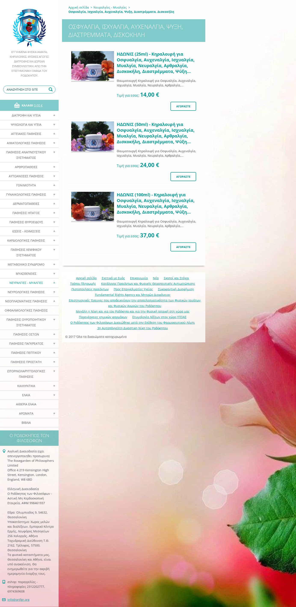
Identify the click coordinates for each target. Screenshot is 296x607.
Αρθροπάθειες (26, 167)
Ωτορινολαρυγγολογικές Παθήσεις (26, 374)
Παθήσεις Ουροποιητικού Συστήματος (26, 322)
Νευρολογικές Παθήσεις (26, 292)
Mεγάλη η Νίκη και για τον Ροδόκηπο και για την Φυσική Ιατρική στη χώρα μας (132, 311)
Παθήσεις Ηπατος (26, 213)
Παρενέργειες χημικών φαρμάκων (103, 317)
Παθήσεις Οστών (26, 334)
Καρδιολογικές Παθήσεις (26, 240)
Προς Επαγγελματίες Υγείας (133, 289)
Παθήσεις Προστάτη (26, 362)
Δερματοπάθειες (26, 204)
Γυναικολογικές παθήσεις (26, 194)
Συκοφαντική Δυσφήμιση (176, 289)
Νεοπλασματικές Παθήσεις (26, 301)
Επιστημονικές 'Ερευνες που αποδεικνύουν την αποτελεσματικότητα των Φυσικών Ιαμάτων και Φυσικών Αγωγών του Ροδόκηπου (135, 303)
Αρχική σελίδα (78, 7)
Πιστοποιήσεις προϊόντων (90, 289)
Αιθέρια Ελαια (26, 404)
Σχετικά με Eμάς (113, 278)
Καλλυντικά (26, 386)
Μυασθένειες (26, 274)
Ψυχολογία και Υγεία (26, 125)
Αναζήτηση (51, 89)
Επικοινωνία (139, 278)
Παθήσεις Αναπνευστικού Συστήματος (26, 155)
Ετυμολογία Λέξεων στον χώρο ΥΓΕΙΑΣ (159, 317)
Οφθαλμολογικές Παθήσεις (26, 310)
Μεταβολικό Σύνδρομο (26, 264)
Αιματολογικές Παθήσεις (26, 143)
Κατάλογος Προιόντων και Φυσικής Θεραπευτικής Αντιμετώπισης (148, 284)
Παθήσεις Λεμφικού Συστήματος (26, 252)
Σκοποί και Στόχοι (176, 278)
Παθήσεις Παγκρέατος (26, 343)
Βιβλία (26, 423)
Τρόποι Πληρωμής (83, 284)
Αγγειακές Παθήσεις (26, 134)
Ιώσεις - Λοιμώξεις (26, 231)
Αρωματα (26, 413)
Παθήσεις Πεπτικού (26, 353)
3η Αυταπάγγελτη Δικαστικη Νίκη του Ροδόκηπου (132, 328)
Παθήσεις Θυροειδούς (26, 222)
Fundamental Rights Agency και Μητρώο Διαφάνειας (132, 295)
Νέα (156, 278)
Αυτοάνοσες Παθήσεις (26, 176)
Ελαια (26, 395)
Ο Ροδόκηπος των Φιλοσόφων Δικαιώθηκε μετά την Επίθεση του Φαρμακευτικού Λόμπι (132, 322)
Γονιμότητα (26, 185)
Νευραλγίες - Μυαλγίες (26, 283)
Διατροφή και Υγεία (26, 115)
